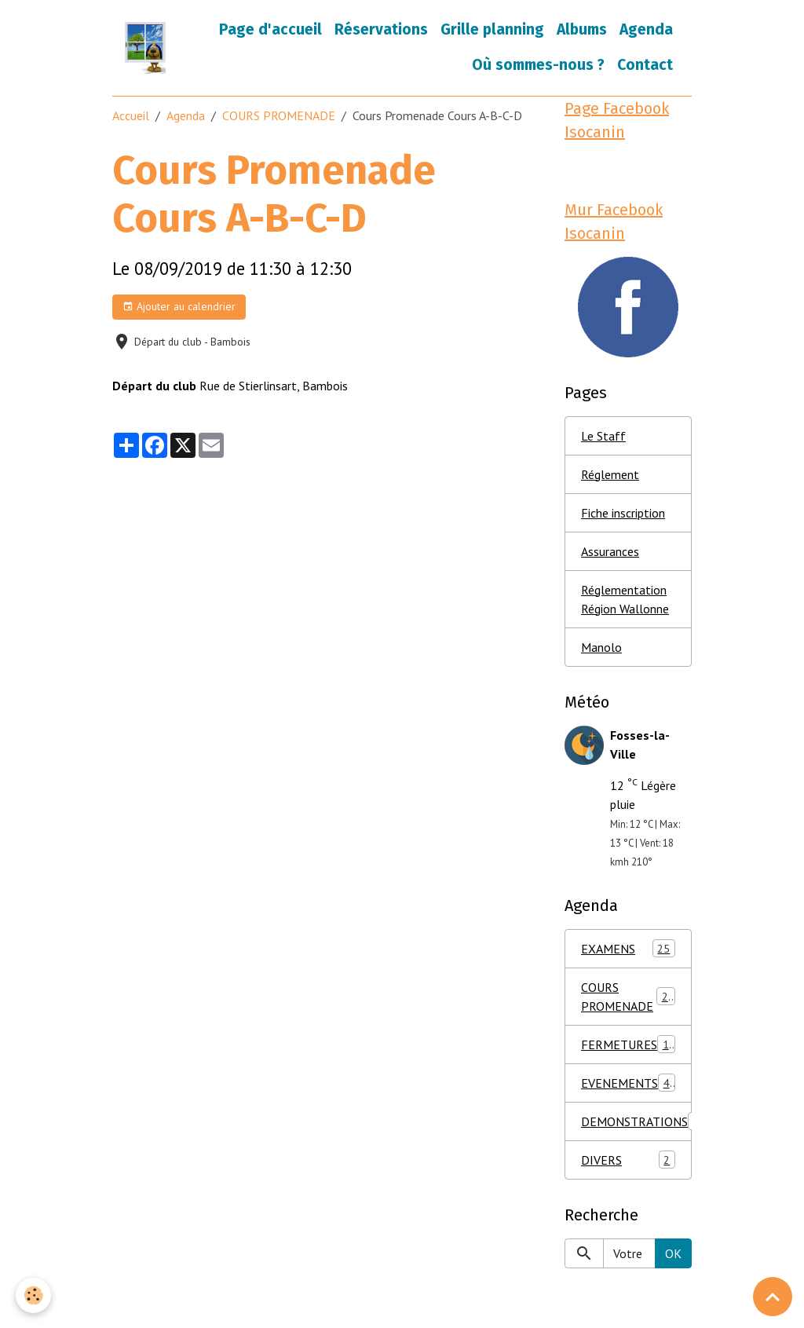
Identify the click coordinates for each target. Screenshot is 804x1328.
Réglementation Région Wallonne (625, 599)
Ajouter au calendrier (179, 306)
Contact (645, 65)
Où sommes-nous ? (538, 65)
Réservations (381, 29)
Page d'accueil (270, 29)
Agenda (646, 29)
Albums (582, 29)
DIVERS (628, 1160)
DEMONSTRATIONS (636, 1121)
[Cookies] (33, 1295)
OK (673, 1253)
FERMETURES (631, 1044)
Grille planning (492, 29)
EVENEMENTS (628, 1083)
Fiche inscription (623, 513)
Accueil (130, 115)
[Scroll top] (772, 1296)
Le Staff (603, 436)
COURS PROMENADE (278, 115)
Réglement (610, 474)
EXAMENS (628, 948)
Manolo (601, 647)
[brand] (145, 48)
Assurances (610, 551)
